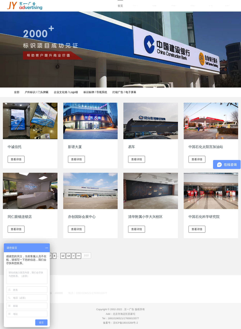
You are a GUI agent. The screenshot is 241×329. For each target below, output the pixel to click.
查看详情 (16, 159)
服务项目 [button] (154, 6)
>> (78, 256)
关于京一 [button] (135, 6)
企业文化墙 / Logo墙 (66, 92)
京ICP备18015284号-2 (125, 322)
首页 (120, 5)
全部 (16, 92)
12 (63, 256)
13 (68, 256)
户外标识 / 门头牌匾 (36, 92)
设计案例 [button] (173, 6)
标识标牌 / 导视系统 (95, 92)
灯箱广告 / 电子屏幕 (124, 92)
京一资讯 (210, 5)
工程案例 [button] (193, 6)
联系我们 (227, 5)
